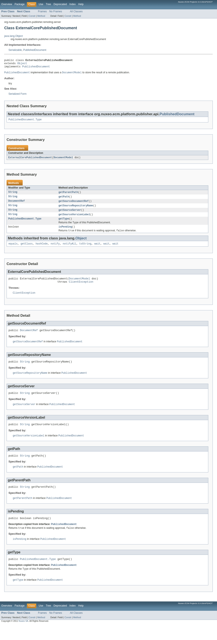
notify (55, 249)
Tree (48, 4)
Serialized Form (17, 95)
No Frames (55, 11)
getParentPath (68, 195)
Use (41, 4)
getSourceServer (69, 213)
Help (80, 4)
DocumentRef (16, 204)
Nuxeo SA (23, 636)
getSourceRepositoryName (75, 209)
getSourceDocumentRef (73, 204)
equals (13, 249)
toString (85, 249)
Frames (42, 11)
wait (97, 249)
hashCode (42, 249)
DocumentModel (63, 160)
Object (22, 64)
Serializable (15, 50)
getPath (63, 199)
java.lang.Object (13, 36)
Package (20, 4)
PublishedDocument (34, 50)
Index (72, 4)
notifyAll (69, 249)
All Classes (76, 11)
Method (41, 16)
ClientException (81, 288)
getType (63, 223)
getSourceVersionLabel (74, 218)
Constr (32, 16)
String (12, 195)
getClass (27, 249)
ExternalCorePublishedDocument (30, 160)
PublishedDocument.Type (25, 122)
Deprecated (60, 4)
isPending (65, 231)
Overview (6, 4)
